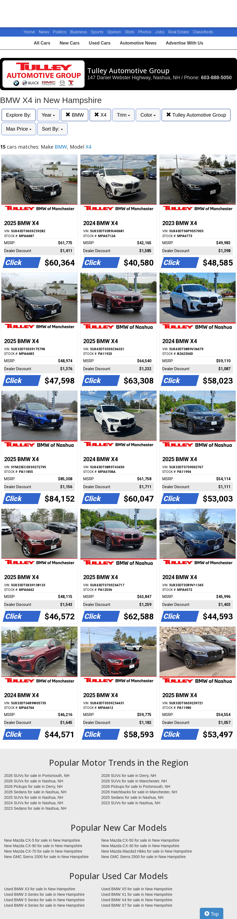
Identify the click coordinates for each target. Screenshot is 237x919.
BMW (74, 115)
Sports (98, 32)
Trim (123, 115)
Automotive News (138, 43)
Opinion (114, 32)
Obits (130, 32)
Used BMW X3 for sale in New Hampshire (39, 889)
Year (48, 115)
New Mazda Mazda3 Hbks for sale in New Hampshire (146, 851)
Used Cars (100, 43)
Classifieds (203, 32)
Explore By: (18, 115)
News (44, 32)
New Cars (70, 43)
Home (29, 32)
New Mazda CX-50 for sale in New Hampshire (140, 840)
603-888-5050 (216, 77)
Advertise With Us (184, 43)
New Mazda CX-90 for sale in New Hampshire (43, 846)
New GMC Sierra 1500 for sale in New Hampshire (46, 857)
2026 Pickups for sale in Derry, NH (33, 786)
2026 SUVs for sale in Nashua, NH (33, 781)
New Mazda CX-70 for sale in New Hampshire (43, 851)
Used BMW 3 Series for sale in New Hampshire (44, 894)
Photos (145, 32)
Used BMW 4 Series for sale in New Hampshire (44, 905)
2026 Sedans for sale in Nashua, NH (35, 792)
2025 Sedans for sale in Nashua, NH (132, 797)
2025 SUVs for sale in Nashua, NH (33, 797)
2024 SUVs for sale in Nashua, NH (33, 803)
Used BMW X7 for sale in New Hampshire (136, 905)
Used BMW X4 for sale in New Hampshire (136, 900)
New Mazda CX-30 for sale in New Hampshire (140, 846)
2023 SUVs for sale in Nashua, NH (130, 803)
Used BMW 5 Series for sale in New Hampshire (44, 900)
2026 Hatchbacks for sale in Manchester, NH (139, 792)
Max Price (18, 129)
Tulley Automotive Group (196, 115)
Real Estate (179, 32)
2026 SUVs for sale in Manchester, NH (134, 781)
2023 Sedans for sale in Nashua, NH (35, 808)
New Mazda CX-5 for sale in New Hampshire (42, 840)
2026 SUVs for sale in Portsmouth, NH (37, 775)
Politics (60, 32)
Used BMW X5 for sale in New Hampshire (136, 889)
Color (148, 115)
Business (79, 32)
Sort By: (52, 129)
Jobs (160, 32)
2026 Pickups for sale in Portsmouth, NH (135, 786)
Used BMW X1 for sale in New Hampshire (136, 894)
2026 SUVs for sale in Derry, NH (128, 775)
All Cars (42, 43)
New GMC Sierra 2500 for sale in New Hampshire (143, 857)
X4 (100, 115)
